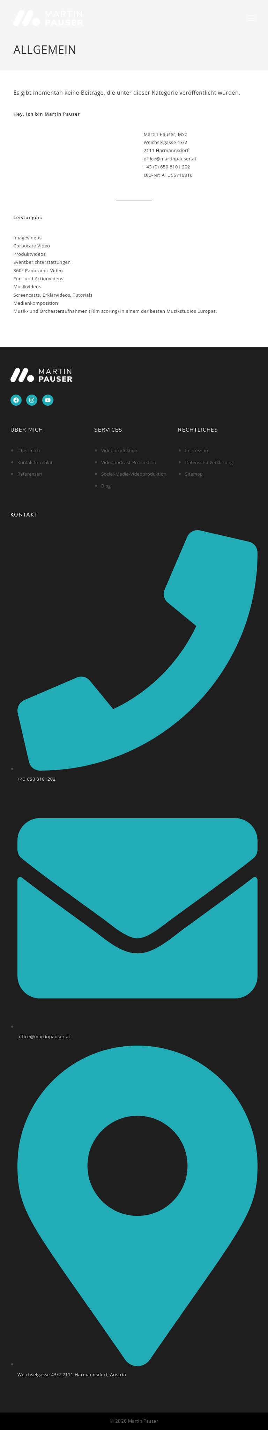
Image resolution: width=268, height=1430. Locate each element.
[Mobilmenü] (251, 18)
